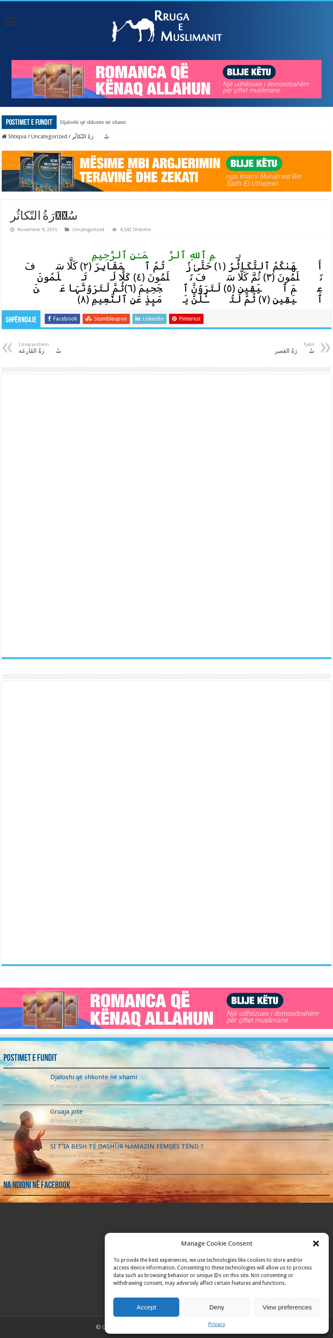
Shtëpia (14, 136)
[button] (316, 1243)
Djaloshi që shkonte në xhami (93, 122)
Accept (146, 1307)
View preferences (287, 1307)
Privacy (216, 1324)
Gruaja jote (66, 1111)
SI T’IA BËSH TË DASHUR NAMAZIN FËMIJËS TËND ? (127, 1146)
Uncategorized (49, 136)
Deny (216, 1307)
